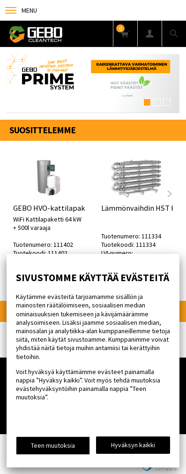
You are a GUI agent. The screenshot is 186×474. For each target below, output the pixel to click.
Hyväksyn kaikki (133, 445)
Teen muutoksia (53, 445)
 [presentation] (169, 194)
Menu (21, 10)
